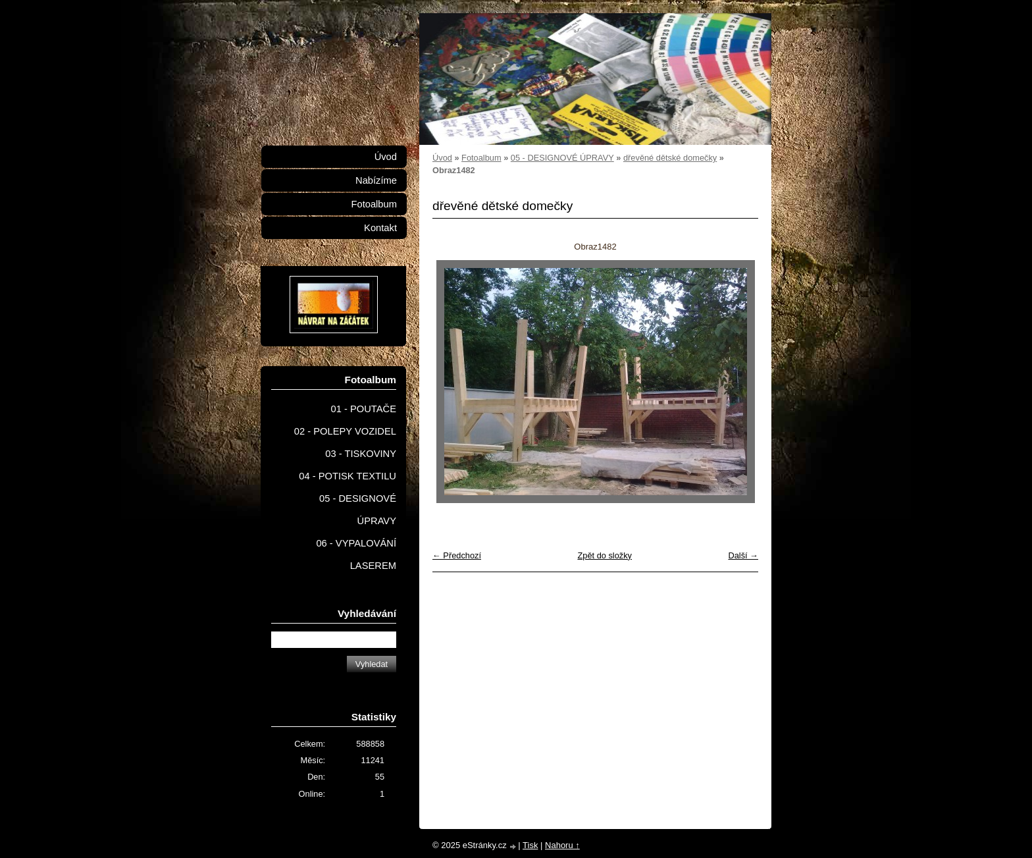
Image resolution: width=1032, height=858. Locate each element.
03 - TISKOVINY (360, 453)
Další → (743, 555)
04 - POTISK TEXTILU (347, 476)
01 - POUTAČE (363, 409)
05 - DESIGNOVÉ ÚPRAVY (562, 158)
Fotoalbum (481, 158)
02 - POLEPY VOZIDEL (345, 431)
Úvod (442, 158)
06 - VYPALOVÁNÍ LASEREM (356, 554)
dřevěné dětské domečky (670, 158)
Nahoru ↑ (562, 845)
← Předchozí (456, 555)
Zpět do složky (604, 555)
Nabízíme (376, 180)
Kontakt (380, 228)
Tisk (530, 845)
